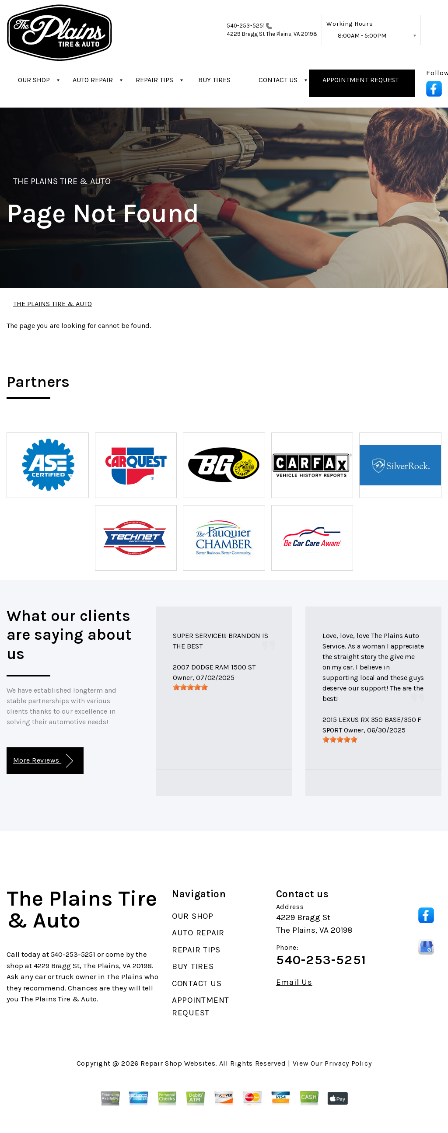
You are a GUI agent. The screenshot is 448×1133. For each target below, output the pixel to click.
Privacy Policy (348, 1063)
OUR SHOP (34, 80)
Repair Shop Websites (177, 1063)
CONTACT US (278, 80)
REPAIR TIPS (154, 80)
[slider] (190, 686)
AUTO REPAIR (93, 80)
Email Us (294, 982)
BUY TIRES (214, 80)
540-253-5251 (246, 25)
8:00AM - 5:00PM (362, 35)
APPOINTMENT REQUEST (360, 80)
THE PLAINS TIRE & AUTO (62, 181)
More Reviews (43, 761)
